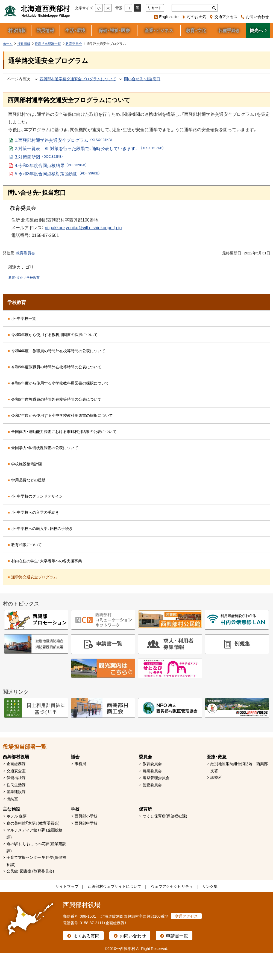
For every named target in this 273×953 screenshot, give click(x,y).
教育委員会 (74, 43)
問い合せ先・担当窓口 (142, 78)
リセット (155, 8)
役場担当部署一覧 (48, 43)
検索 (214, 8)
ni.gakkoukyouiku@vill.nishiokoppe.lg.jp (83, 227)
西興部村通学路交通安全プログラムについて (78, 78)
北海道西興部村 (37, 11)
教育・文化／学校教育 (24, 277)
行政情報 (23, 43)
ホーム (8, 43)
